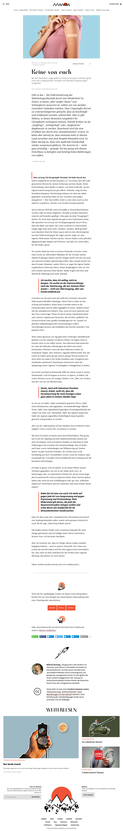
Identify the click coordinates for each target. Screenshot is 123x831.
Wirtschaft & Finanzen (36, 10)
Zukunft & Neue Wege (102, 10)
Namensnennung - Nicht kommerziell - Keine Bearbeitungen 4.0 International (64, 693)
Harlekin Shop (75, 825)
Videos (52, 818)
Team (55, 822)
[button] (35, 636)
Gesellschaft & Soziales (52, 10)
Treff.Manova (48, 825)
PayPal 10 (71, 608)
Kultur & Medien (78, 10)
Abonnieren (36, 797)
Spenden (52, 608)
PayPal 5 (61, 608)
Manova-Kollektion (47, 630)
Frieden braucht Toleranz (93, 772)
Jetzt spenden (88, 795)
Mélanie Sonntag (39, 161)
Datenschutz (74, 822)
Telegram (44, 818)
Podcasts (60, 818)
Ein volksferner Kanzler (92, 742)
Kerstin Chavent (16, 772)
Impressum (63, 822)
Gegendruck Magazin (61, 825)
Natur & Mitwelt (66, 10)
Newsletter (78, 818)
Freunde (47, 822)
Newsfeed (69, 818)
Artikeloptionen (81, 64)
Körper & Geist (89, 10)
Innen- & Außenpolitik (21, 10)
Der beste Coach (12, 764)
